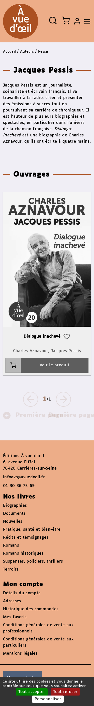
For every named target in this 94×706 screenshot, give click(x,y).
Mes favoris (15, 617)
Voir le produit (37, 365)
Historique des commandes (30, 609)
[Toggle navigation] (86, 21)
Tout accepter (31, 692)
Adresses (12, 601)
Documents (14, 513)
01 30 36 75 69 (19, 486)
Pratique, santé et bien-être (31, 529)
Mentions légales (20, 653)
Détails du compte (22, 593)
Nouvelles (13, 521)
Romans (11, 545)
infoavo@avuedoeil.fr (24, 477)
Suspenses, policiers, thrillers (33, 561)
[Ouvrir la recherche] (53, 20)
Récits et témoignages (25, 537)
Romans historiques (23, 553)
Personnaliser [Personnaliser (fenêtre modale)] (48, 699)
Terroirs (11, 569)
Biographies (15, 506)
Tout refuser (65, 692)
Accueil (9, 51)
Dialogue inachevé (42, 336)
